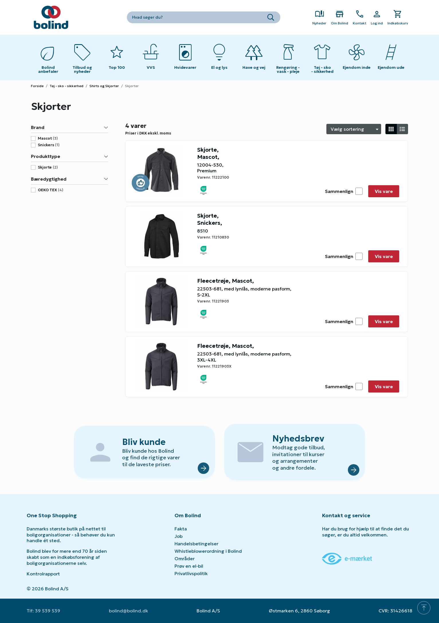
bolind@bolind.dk (128, 611)
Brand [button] (69, 127)
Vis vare (384, 191)
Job (179, 536)
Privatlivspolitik (191, 573)
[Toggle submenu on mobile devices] (151, 57)
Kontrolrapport (43, 574)
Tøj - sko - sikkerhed (66, 86)
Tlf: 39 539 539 (43, 611)
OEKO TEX (50, 190)
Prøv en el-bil (189, 566)
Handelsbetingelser (196, 543)
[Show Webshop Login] (377, 17)
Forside (37, 86)
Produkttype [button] (69, 156)
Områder (185, 558)
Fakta (181, 529)
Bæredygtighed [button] (69, 179)
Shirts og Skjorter (104, 86)
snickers (49, 145)
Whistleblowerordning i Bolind (208, 551)
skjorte (48, 167)
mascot (48, 138)
